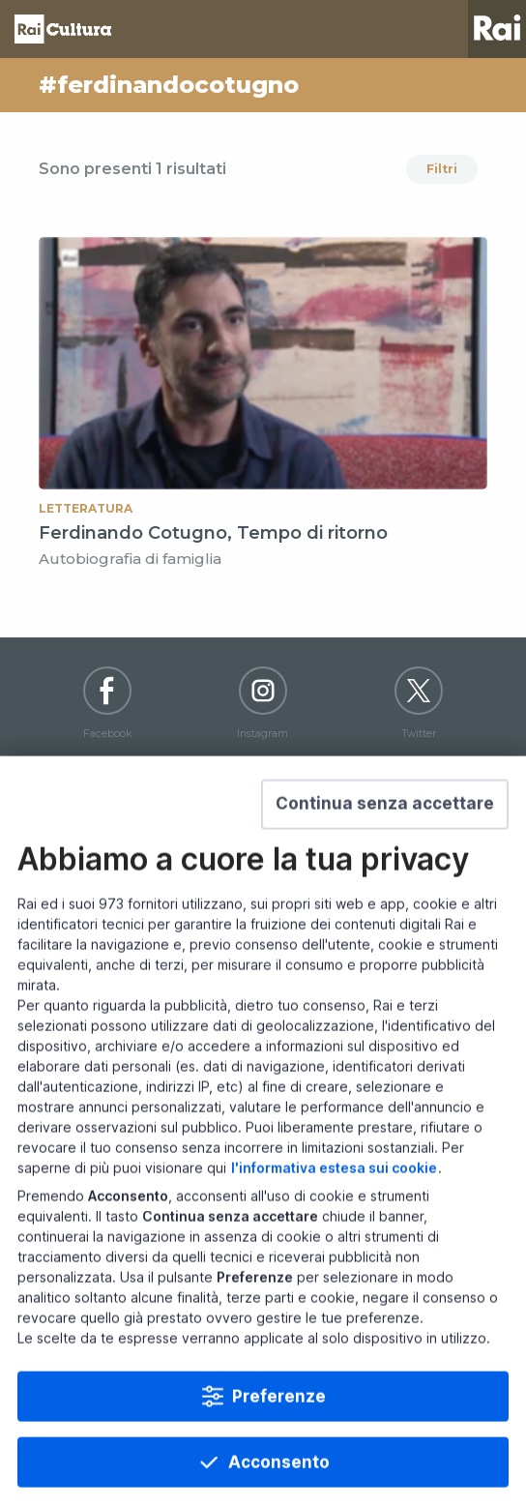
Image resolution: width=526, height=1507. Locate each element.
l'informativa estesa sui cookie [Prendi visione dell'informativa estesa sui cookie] (334, 1215)
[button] (385, 851)
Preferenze (279, 1444)
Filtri (441, 169)
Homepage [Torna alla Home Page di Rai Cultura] (63, 29)
